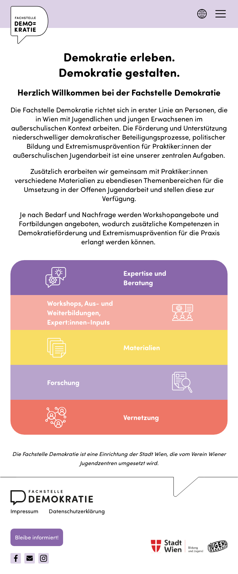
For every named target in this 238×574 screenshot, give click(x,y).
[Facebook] (15, 558)
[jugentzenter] (218, 547)
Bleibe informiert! (37, 537)
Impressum (24, 511)
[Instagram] (43, 558)
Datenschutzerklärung (77, 511)
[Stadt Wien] (177, 547)
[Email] (29, 558)
